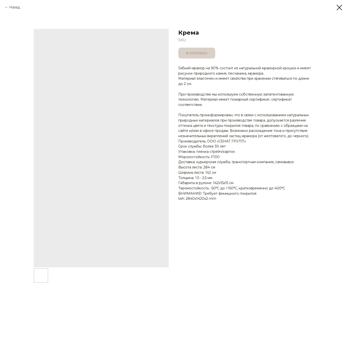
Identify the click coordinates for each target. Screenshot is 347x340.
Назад (14, 7)
